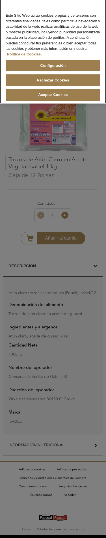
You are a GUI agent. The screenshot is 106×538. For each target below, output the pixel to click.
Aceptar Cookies (53, 91)
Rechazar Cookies (53, 76)
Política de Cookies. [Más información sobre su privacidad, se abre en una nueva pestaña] (24, 50)
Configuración (53, 62)
